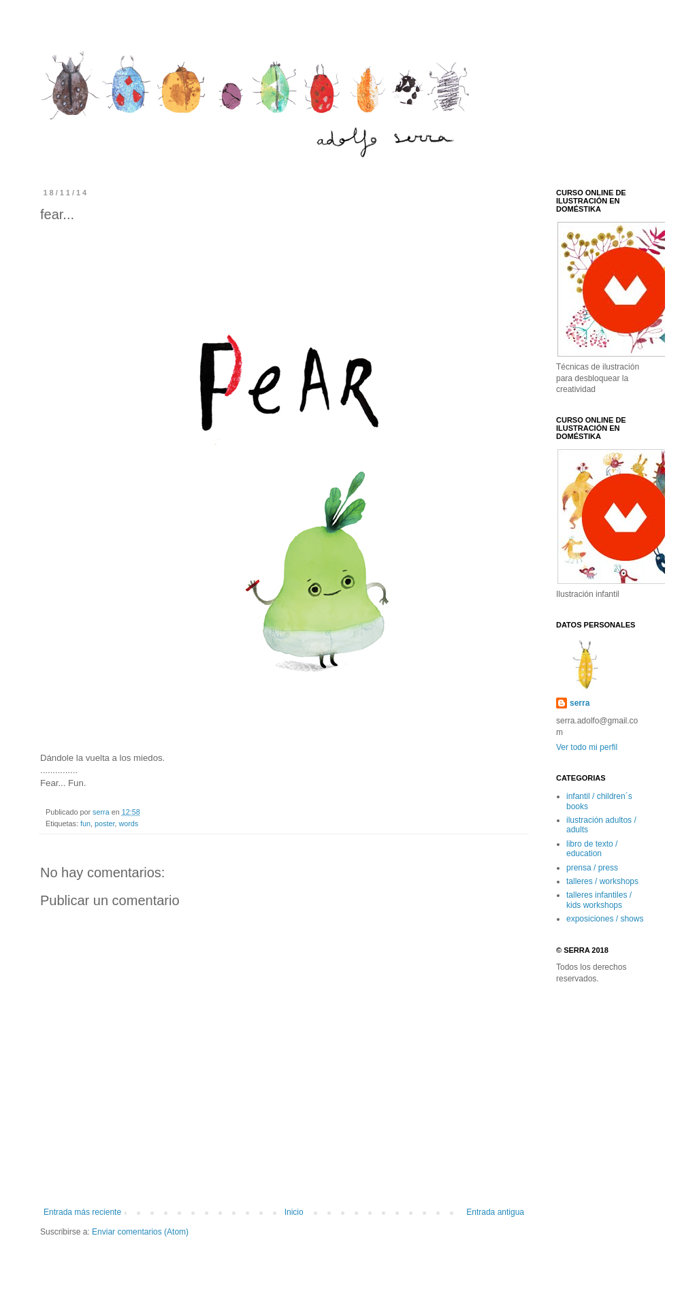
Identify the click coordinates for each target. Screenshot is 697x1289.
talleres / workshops (602, 881)
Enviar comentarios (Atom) (140, 1232)
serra (102, 812)
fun (85, 823)
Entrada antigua (495, 1212)
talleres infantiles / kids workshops (599, 899)
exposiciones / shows (604, 919)
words (128, 823)
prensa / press (592, 867)
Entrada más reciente (82, 1212)
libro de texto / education (591, 848)
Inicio (294, 1212)
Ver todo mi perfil (586, 747)
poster (104, 823)
